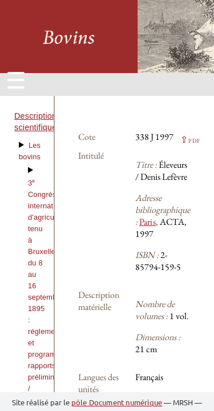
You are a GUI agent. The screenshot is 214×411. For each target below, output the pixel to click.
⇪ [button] (190, 140)
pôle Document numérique (117, 402)
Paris (147, 222)
